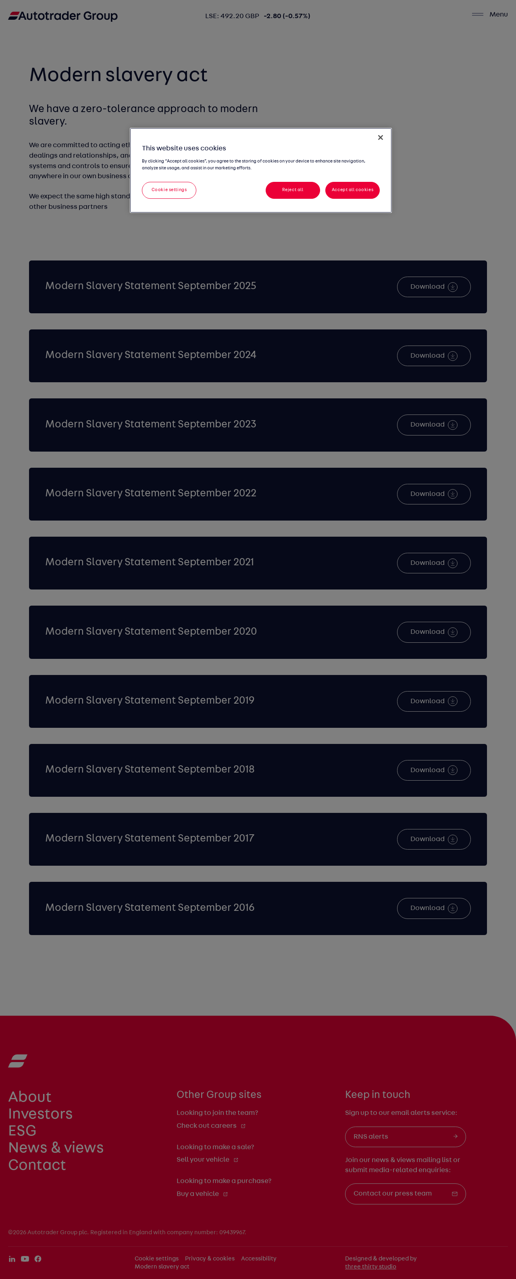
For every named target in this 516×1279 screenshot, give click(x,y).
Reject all (293, 189)
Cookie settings (169, 189)
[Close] (380, 137)
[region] (261, 170)
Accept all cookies (352, 189)
